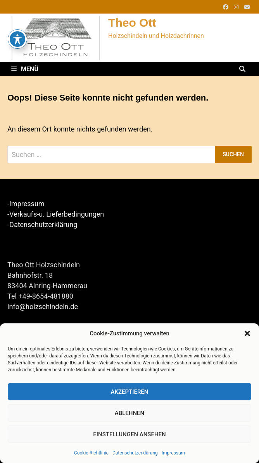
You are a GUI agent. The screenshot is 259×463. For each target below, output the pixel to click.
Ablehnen (129, 413)
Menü (24, 69)
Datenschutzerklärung (135, 453)
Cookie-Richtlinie (91, 453)
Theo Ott (132, 22)
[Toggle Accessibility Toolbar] (17, 23)
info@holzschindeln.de (42, 306)
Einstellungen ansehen (129, 434)
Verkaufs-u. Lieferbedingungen (56, 214)
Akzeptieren (129, 391)
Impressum (173, 453)
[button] (247, 333)
